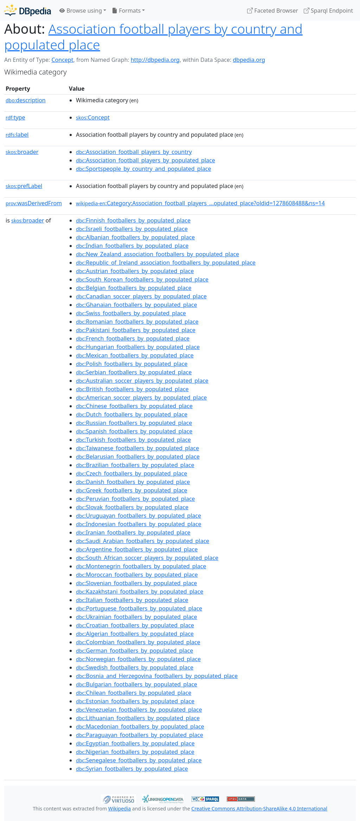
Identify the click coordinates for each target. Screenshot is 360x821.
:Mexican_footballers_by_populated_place (134, 355)
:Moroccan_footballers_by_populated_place (137, 574)
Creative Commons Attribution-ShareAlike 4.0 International (259, 808)
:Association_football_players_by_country (134, 152)
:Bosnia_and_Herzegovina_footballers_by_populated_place (157, 676)
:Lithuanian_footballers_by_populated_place (138, 718)
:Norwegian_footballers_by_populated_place (138, 659)
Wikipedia (119, 808)
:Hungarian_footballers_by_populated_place (138, 347)
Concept (62, 60)
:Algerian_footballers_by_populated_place (135, 634)
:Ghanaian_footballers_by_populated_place (136, 305)
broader (22, 152)
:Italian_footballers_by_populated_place (132, 600)
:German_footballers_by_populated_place (134, 650)
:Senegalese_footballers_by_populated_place (138, 760)
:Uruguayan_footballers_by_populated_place (138, 515)
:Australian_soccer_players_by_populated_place (142, 380)
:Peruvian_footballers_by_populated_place (135, 499)
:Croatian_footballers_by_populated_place (135, 625)
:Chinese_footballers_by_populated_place (134, 406)
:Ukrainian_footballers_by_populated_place (136, 617)
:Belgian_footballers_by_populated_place (133, 288)
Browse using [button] (80, 10)
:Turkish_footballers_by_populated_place (133, 440)
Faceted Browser (272, 10)
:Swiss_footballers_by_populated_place (131, 313)
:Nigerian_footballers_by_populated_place (135, 752)
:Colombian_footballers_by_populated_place (138, 642)
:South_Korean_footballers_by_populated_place (142, 279)
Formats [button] (126, 10)
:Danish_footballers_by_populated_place (133, 482)
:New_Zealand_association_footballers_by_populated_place (157, 254)
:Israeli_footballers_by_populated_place (132, 229)
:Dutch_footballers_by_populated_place (131, 414)
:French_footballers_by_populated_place (132, 338)
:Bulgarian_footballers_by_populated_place (136, 684)
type (15, 117)
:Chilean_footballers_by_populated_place (133, 693)
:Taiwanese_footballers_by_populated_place (137, 448)
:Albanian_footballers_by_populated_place (135, 237)
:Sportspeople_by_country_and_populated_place (143, 169)
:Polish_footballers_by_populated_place (131, 364)
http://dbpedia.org (155, 60)
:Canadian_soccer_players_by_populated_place (141, 296)
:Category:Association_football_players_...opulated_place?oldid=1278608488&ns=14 (200, 203)
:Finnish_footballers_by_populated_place (133, 220)
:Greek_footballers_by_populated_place (131, 490)
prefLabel (24, 186)
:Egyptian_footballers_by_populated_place (135, 743)
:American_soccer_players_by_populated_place (141, 397)
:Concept (93, 117)
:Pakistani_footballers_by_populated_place (135, 330)
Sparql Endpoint (328, 10)
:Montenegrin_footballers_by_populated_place (141, 566)
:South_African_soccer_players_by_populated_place (147, 558)
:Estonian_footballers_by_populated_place (135, 701)
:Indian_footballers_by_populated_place (132, 246)
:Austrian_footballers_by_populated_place (135, 271)
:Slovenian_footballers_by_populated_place (136, 583)
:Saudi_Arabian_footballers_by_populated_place (142, 541)
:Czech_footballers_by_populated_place (131, 473)
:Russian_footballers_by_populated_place (134, 423)
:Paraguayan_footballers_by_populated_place (139, 735)
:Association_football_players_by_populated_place (145, 160)
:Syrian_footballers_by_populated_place (132, 768)
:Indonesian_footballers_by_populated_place (138, 524)
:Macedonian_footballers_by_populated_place (140, 726)
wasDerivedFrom (34, 203)
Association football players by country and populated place (153, 36)
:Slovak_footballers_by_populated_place (132, 507)
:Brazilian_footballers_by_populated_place (135, 465)
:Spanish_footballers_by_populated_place (134, 431)
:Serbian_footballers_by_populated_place (134, 372)
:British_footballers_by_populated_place (132, 389)
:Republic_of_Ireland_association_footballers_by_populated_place (166, 262)
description (26, 100)
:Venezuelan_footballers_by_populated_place (139, 709)
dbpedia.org (249, 60)
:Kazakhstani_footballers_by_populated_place (139, 591)
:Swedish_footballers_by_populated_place (134, 667)
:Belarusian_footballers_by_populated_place (138, 456)
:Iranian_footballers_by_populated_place (133, 532)
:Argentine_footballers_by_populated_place (137, 549)
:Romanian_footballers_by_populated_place (137, 321)
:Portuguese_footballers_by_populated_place (139, 608)
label (17, 134)
